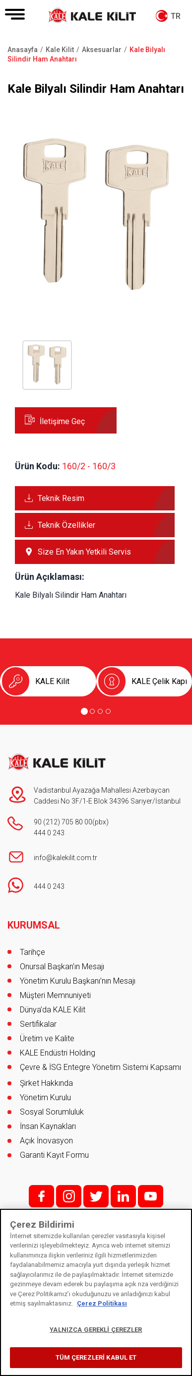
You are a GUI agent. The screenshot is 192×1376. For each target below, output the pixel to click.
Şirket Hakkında (46, 1083)
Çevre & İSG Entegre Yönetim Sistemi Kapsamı (100, 1067)
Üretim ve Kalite (47, 1038)
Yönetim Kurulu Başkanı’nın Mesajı (77, 981)
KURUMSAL (33, 925)
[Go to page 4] (108, 711)
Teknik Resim (61, 498)
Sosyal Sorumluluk (52, 1112)
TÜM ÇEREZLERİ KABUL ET (96, 1357)
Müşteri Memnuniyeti (55, 995)
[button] (96, 295)
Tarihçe (32, 952)
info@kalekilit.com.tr (65, 858)
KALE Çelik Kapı (159, 681)
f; (41, 1196)
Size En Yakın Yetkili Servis (84, 552)
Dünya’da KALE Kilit (52, 1009)
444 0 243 (49, 833)
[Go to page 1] (84, 711)
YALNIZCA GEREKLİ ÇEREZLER (96, 1329)
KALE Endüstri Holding (57, 1053)
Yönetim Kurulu (45, 1097)
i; (68, 1196)
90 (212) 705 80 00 (63, 822)
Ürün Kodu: (37, 466)
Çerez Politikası (102, 1303)
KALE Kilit (52, 681)
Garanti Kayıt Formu (55, 1155)
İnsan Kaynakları (48, 1126)
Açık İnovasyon (46, 1140)
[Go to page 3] (100, 711)
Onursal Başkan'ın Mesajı (62, 966)
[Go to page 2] (92, 711)
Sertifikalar (38, 1024)
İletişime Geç (62, 421)
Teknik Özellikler (66, 525)
